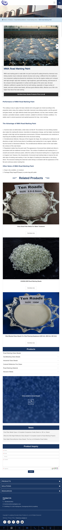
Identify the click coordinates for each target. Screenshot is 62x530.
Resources (31, 491)
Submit (31, 471)
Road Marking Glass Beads (12, 353)
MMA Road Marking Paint (45, 19)
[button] (57, 46)
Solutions (31, 486)
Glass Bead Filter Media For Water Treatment (31, 226)
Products (10, 19)
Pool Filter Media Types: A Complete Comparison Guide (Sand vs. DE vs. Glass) (27, 432)
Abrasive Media (8, 372)
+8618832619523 (8, 501)
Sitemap (5, 518)
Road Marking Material (20, 19)
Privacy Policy (11, 518)
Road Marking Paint (32, 19)
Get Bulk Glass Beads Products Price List (31, 94)
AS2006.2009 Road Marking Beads (31, 281)
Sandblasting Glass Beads (11, 357)
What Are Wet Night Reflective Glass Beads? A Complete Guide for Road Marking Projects (29, 435)
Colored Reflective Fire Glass (12, 364)
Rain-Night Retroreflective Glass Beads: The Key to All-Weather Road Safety (25, 439)
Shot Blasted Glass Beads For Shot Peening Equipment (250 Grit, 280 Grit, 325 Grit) (31, 336)
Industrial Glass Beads (10, 360)
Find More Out (31, 233)
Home (5, 19)
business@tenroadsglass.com (12, 504)
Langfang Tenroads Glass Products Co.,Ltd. (20, 515)
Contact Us (7, 498)
